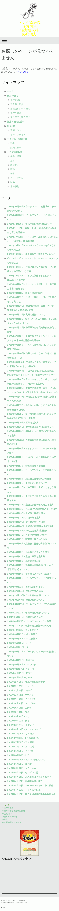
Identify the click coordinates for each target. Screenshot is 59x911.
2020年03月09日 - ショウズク (21, 664)
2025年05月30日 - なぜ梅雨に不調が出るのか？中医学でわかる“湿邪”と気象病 (31, 416)
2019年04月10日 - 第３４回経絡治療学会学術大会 (31, 794)
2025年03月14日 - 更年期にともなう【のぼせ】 (30, 573)
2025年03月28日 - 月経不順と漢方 (24, 517)
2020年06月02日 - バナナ (19, 647)
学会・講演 (15, 156)
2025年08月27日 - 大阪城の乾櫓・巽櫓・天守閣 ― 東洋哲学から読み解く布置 (32, 308)
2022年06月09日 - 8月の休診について (25, 599)
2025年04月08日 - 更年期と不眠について (27, 483)
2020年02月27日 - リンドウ (20, 668)
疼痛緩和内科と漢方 (20, 108)
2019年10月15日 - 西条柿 (19, 707)
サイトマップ (23, 901)
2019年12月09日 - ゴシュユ (20, 686)
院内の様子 (15, 147)
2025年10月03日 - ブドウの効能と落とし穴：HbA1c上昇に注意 (29, 277)
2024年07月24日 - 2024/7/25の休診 (25, 591)
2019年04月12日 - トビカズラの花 (23, 789)
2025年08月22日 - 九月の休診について (26, 314)
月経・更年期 (16, 177)
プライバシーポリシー (11, 901)
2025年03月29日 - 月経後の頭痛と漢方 (26, 513)
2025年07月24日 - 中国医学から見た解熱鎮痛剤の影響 (31, 329)
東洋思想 (14, 186)
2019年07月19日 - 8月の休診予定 (23, 737)
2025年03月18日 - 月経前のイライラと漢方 (28, 552)
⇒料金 (5, 819)
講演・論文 (15, 130)
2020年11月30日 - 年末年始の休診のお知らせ (29, 625)
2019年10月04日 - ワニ (18, 712)
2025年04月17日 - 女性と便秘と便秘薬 (26, 465)
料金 (12, 143)
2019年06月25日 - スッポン (20, 750)
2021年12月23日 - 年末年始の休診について (28, 612)
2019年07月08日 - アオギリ (20, 742)
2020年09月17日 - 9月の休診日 (22, 634)
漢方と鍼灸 (15, 113)
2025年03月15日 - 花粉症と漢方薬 (24, 560)
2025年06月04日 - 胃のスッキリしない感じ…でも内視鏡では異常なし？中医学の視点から (32, 381)
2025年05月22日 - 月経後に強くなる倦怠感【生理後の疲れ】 (31, 442)
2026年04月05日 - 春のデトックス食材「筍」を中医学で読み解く (31, 208)
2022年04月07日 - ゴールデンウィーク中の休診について (31, 606)
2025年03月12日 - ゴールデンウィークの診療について (31, 580)
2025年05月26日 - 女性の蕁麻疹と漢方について (30, 426)
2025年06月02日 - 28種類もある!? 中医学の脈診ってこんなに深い (31, 398)
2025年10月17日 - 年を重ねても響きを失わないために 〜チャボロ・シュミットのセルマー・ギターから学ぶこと (32, 258)
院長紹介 (11, 125)
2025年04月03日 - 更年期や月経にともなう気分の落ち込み (31, 498)
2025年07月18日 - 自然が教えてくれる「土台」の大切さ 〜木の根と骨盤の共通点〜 (31, 338)
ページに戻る (21, 71)
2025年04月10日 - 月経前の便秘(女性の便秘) (29, 478)
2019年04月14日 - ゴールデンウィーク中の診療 (30, 785)
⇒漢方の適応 (7, 808)
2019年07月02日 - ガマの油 (20, 746)
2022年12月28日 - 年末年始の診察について (28, 595)
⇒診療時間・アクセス (11, 822)
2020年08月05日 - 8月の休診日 (22, 638)
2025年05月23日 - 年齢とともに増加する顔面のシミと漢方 (31, 433)
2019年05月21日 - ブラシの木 (21, 768)
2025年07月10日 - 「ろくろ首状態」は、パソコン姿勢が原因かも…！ (31, 346)
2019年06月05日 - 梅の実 (19, 763)
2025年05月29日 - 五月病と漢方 (23, 422)
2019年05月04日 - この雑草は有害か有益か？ (29, 776)
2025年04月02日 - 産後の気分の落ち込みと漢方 (30, 504)
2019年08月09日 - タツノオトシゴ (23, 729)
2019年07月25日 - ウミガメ (20, 733)
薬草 (12, 160)
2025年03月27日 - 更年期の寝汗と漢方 (26, 521)
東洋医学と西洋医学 (20, 117)
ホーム (10, 91)
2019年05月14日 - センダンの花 (22, 772)
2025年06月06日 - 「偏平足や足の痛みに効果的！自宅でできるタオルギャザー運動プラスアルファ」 (32, 372)
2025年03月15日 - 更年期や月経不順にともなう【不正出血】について (30, 567)
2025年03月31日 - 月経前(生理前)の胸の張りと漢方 (32, 508)
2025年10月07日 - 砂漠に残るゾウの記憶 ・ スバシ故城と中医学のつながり (32, 269)
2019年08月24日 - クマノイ (20, 725)
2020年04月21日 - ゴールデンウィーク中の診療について (31, 653)
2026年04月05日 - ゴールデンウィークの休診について (31, 217)
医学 (12, 182)
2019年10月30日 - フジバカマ (21, 703)
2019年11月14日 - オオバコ (20, 694)
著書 (12, 173)
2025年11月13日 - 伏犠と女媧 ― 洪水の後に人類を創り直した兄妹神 (31, 230)
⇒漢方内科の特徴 (9, 816)
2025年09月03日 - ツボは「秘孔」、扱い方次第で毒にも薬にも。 (31, 299)
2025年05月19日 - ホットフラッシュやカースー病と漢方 (31, 450)
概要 (2, 901)
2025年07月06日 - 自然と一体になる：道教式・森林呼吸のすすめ (31, 355)
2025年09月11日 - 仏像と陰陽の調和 (25, 292)
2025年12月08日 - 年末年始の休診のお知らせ (29, 223)
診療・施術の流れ (16, 121)
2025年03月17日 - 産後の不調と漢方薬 (26, 556)
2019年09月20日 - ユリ (18, 716)
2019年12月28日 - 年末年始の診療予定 (26, 681)
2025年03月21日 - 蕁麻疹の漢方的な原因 (27, 539)
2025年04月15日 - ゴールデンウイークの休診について (31, 472)
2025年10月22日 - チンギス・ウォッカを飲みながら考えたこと (31, 247)
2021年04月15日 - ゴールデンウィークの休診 (29, 621)
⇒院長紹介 (6, 813)
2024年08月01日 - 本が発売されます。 (26, 586)
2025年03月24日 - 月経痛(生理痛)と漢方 (27, 534)
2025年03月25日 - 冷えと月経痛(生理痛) (27, 530)
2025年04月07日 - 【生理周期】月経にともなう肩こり (31, 489)
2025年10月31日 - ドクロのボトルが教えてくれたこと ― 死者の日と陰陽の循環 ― (32, 238)
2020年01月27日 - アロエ (19, 673)
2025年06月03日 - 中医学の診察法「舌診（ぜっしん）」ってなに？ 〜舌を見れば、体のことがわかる (32, 390)
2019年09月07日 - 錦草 (18, 720)
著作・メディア (18, 134)
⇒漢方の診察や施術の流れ (13, 810)
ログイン (4, 907)
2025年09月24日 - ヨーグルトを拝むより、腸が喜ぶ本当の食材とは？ (31, 286)
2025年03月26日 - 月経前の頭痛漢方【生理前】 (30, 526)
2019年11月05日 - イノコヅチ (21, 699)
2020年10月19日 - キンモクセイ (22, 629)
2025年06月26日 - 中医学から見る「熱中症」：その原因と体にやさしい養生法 (31, 364)
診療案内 (14, 164)
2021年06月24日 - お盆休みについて (25, 616)
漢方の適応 (12, 95)
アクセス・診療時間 (17, 138)
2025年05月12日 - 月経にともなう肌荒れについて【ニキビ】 (31, 459)
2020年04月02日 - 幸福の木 (20, 660)
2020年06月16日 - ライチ (19, 642)
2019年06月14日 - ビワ (18, 755)
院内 (12, 169)
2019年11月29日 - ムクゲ (19, 690)
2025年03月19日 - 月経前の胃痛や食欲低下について (31, 545)
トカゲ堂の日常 (14, 151)
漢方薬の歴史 (16, 104)
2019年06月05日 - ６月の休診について (26, 759)
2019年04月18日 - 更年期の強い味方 (24, 781)
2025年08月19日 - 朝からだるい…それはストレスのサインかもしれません (32, 321)
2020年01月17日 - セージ (19, 677)
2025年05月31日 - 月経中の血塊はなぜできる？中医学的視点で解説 (31, 407)
